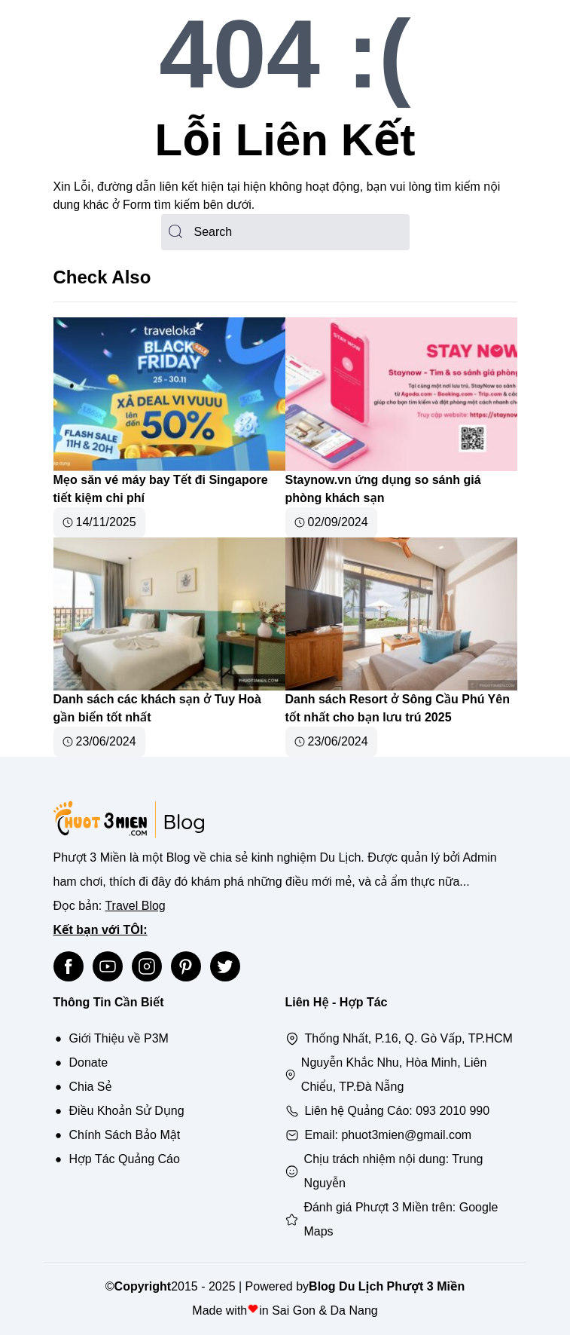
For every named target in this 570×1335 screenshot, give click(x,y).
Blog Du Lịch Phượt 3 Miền (387, 1286)
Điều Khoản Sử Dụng (126, 1110)
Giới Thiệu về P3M (119, 1038)
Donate (88, 1062)
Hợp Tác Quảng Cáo (124, 1159)
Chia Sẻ (90, 1086)
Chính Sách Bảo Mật (125, 1134)
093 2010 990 (452, 1110)
